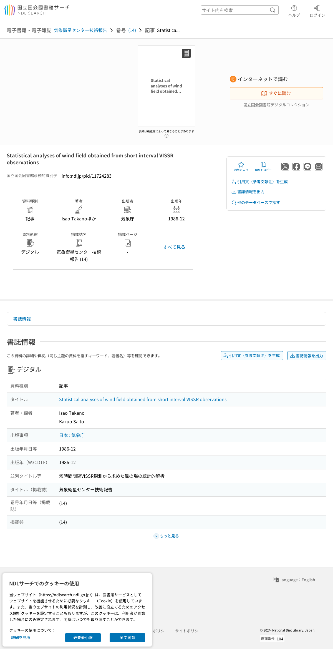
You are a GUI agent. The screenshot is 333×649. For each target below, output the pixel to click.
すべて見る (174, 246)
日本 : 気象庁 (72, 435)
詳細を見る (21, 637)
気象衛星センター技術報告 (80, 30)
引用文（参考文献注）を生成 (259, 182)
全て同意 (127, 637)
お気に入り (241, 166)
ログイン (317, 10)
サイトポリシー (188, 630)
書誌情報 (22, 318)
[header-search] (240, 10)
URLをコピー (263, 166)
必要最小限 (83, 637)
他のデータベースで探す (255, 202)
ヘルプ (294, 10)
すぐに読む (276, 93)
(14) (132, 30)
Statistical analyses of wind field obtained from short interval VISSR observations (142, 399)
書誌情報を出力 (247, 192)
